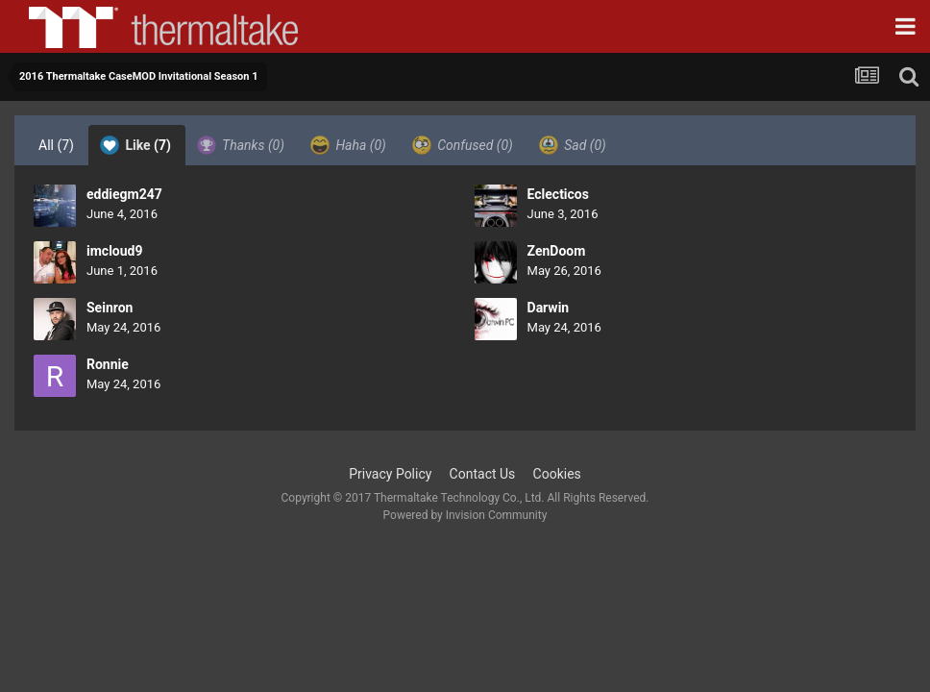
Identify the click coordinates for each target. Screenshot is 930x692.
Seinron (109, 307)
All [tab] (56, 145)
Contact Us (483, 474)
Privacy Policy (390, 474)
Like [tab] (135, 145)
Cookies (557, 474)
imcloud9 (114, 251)
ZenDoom (556, 251)
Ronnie (107, 364)
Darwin (548, 307)
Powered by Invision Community (465, 515)
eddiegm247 (124, 194)
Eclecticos (558, 194)
